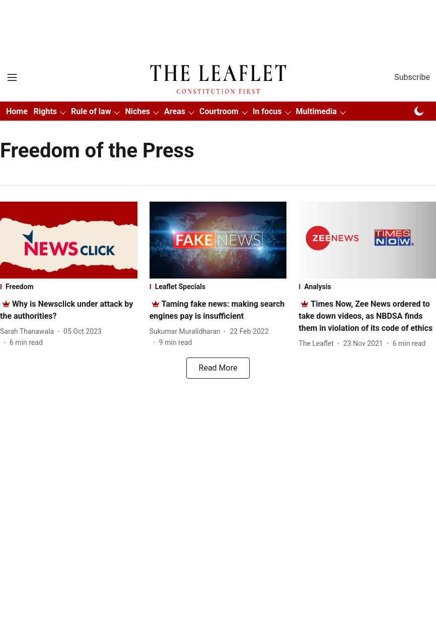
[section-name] (68, 287)
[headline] (365, 316)
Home (17, 111)
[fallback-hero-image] (68, 240)
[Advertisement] (218, 16)
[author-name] (29, 331)
